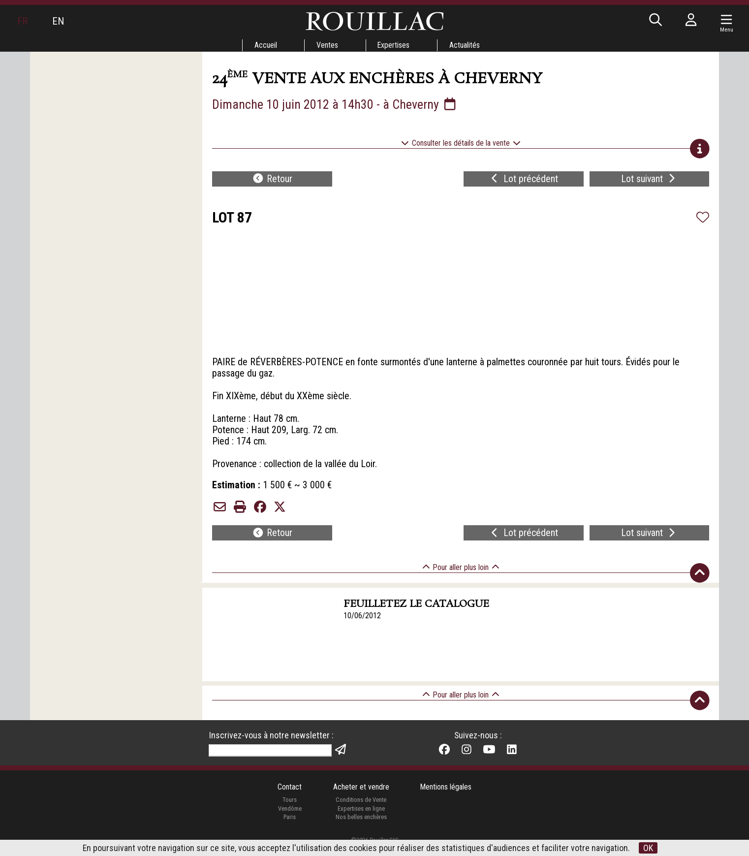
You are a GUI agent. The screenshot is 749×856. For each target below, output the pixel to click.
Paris (289, 827)
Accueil (264, 45)
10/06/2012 (362, 625)
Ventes (327, 45)
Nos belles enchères (360, 827)
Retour (272, 180)
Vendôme (289, 819)
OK (649, 848)
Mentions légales (446, 797)
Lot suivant (649, 180)
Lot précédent (523, 180)
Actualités (465, 45)
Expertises (393, 45)
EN (58, 21)
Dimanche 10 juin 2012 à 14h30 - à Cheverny (335, 104)
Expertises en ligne (360, 819)
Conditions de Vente (361, 810)
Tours (289, 810)
